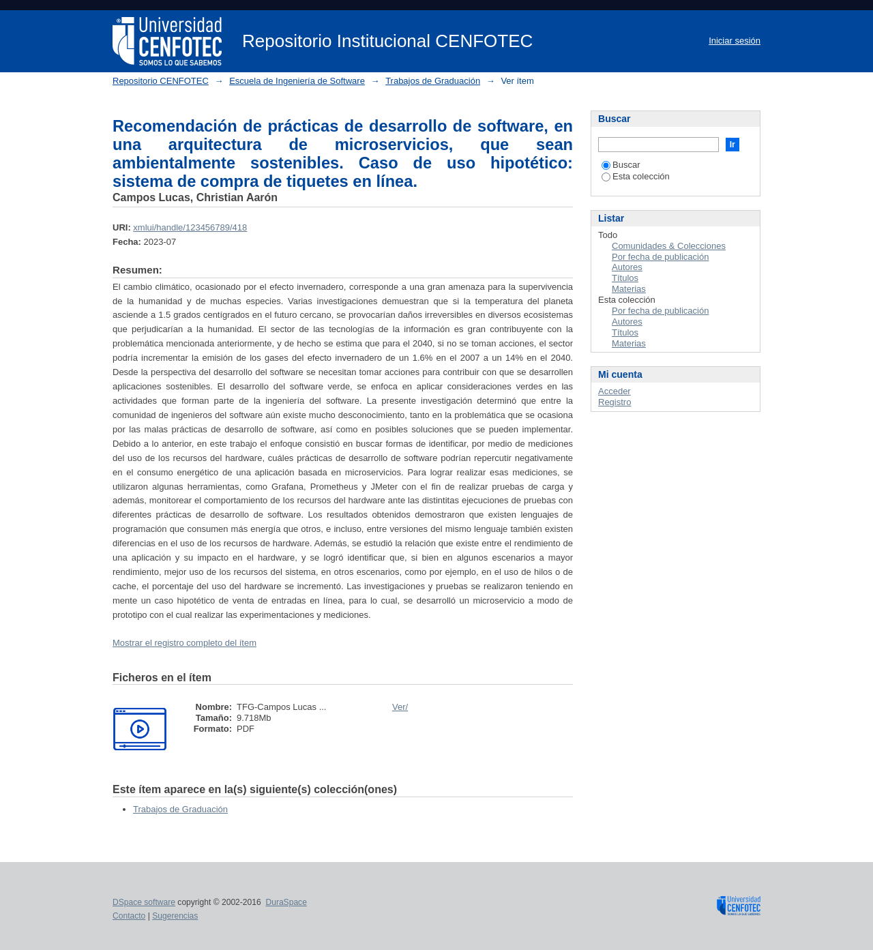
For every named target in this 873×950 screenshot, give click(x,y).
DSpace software (144, 902)
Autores (627, 267)
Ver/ (400, 707)
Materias (629, 289)
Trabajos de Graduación (432, 81)
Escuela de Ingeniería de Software (297, 81)
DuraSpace (285, 902)
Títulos (625, 278)
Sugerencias (175, 916)
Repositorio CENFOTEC (161, 81)
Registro (614, 402)
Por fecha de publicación (660, 257)
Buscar (621, 165)
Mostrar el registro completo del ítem (184, 643)
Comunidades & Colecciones (669, 246)
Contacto (129, 916)
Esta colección (636, 176)
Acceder (614, 391)
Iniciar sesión (734, 40)
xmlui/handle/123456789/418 (190, 227)
